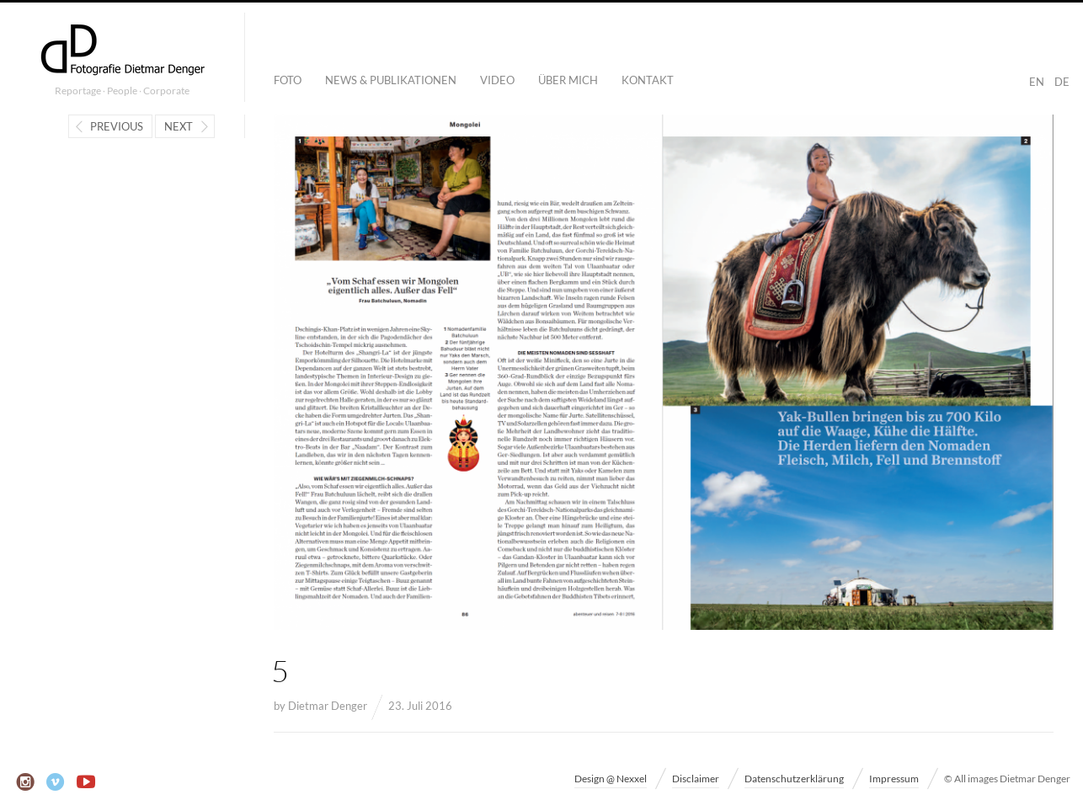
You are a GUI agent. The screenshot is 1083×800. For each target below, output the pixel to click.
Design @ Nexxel (610, 778)
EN (1036, 81)
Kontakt (648, 80)
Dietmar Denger (327, 705)
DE (1062, 81)
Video (497, 80)
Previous (116, 126)
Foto (287, 80)
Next (178, 126)
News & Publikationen (390, 80)
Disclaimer (695, 778)
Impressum (894, 778)
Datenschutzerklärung (794, 778)
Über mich (568, 80)
